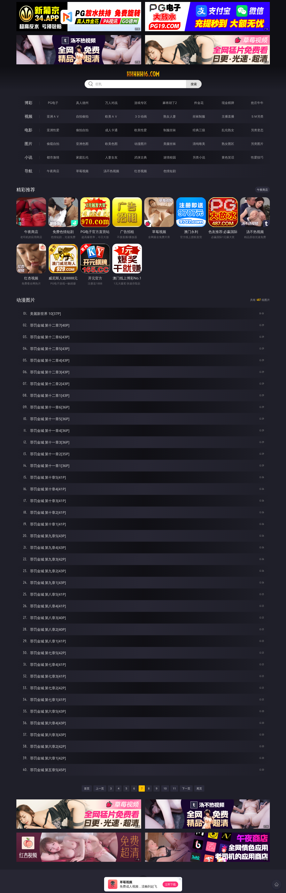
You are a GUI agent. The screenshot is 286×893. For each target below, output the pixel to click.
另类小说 (199, 157)
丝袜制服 (199, 116)
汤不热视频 (111, 171)
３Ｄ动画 (140, 116)
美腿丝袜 (169, 144)
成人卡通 (111, 130)
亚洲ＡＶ (53, 116)
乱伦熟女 (228, 130)
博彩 (28, 102)
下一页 (186, 788)
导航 (28, 171)
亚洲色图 (82, 144)
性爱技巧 (257, 157)
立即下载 (170, 884)
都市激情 (53, 157)
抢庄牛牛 (257, 103)
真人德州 (82, 103)
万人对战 (111, 103)
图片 (28, 143)
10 (165, 788)
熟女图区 (228, 144)
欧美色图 (111, 144)
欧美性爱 (140, 130)
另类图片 (257, 144)
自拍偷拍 (82, 116)
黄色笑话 (228, 157)
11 (174, 788)
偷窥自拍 (53, 144)
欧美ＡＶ (111, 116)
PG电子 (53, 103)
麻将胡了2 (170, 103)
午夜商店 (53, 171)
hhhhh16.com (143, 74)
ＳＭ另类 (257, 116)
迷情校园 (169, 157)
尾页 (199, 788)
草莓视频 (82, 171)
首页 (86, 788)
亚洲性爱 (53, 130)
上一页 (100, 788)
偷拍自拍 (82, 130)
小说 (28, 157)
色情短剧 (169, 171)
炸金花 (199, 103)
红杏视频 (140, 171)
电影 (28, 130)
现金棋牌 (228, 103)
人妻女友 (111, 157)
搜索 (194, 84)
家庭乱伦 (82, 157)
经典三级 (199, 130)
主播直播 (228, 116)
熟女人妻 (169, 116)
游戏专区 (140, 103)
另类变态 (257, 130)
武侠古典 (140, 157)
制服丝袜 (169, 130)
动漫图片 (140, 144)
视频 (28, 116)
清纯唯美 (199, 144)
